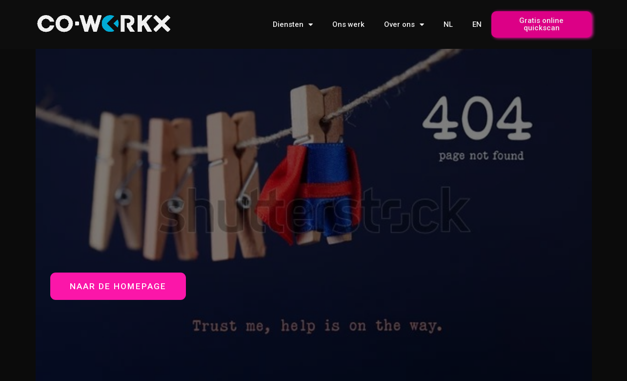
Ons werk (348, 24)
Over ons (404, 24)
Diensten (293, 24)
